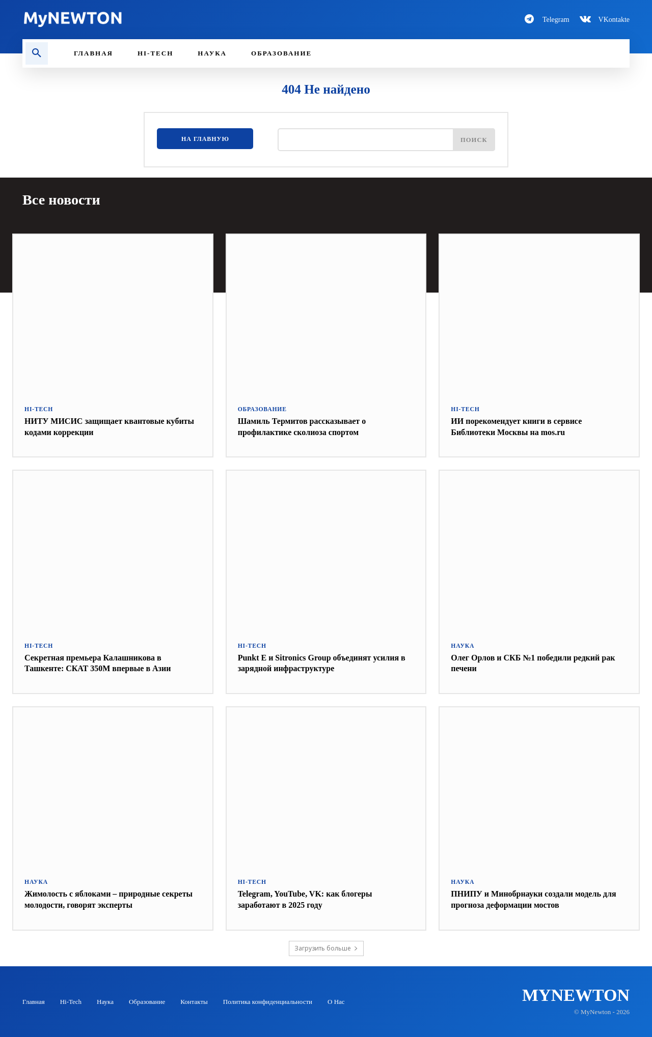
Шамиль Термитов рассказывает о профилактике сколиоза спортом (310, 426)
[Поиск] (472, 141)
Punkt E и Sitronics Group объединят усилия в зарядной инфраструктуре (313, 662)
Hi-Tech (37, 409)
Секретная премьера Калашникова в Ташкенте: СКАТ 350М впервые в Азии (106, 662)
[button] (36, 53)
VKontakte (614, 19)
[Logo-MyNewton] (168, 19)
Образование (261, 409)
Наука (462, 645)
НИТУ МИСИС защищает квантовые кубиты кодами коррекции (103, 426)
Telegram (555, 19)
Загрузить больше (326, 947)
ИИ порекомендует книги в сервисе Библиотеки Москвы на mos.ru (524, 426)
